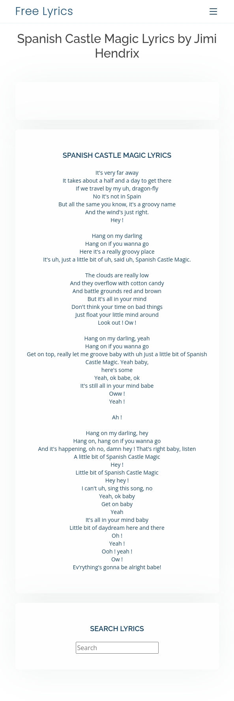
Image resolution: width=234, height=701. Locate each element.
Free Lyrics (44, 11)
